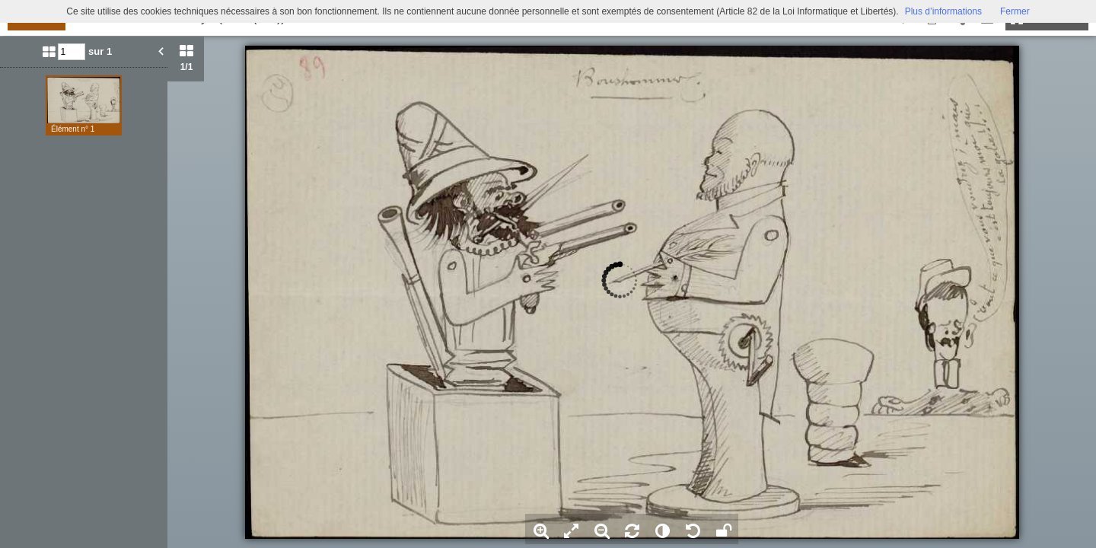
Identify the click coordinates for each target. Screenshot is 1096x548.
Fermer (1015, 11)
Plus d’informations (943, 11)
